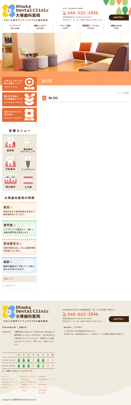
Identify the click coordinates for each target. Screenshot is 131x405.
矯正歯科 (43, 390)
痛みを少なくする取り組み (29, 389)
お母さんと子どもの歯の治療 (29, 378)
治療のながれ (8, 385)
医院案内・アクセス (11, 382)
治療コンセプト (9, 379)
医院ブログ (11, 285)
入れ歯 (42, 393)
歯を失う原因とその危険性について (29, 383)
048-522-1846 (83, 13)
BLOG (6, 387)
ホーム (118, 93)
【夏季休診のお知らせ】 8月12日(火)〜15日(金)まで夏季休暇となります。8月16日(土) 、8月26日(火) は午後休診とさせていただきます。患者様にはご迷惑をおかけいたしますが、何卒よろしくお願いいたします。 (34, 338)
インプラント (45, 387)
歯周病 (42, 377)
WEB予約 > (119, 17)
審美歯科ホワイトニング (47, 380)
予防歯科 (43, 385)
